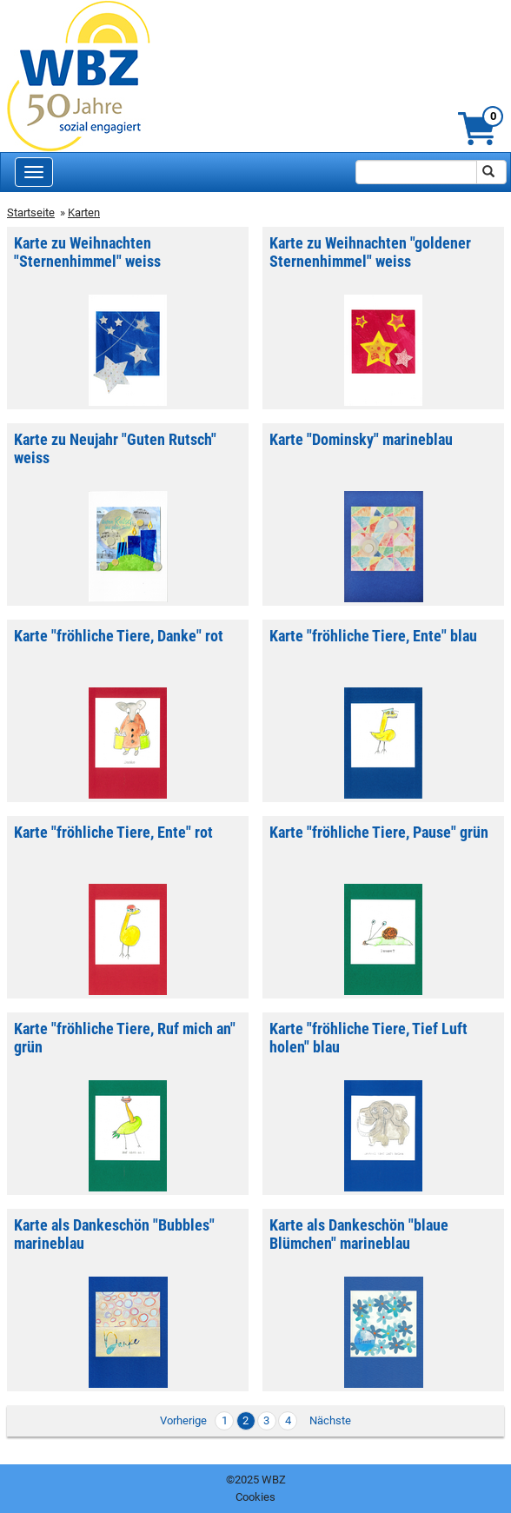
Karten (84, 212)
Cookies (255, 1496)
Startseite (31, 212)
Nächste (330, 1420)
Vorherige (183, 1420)
